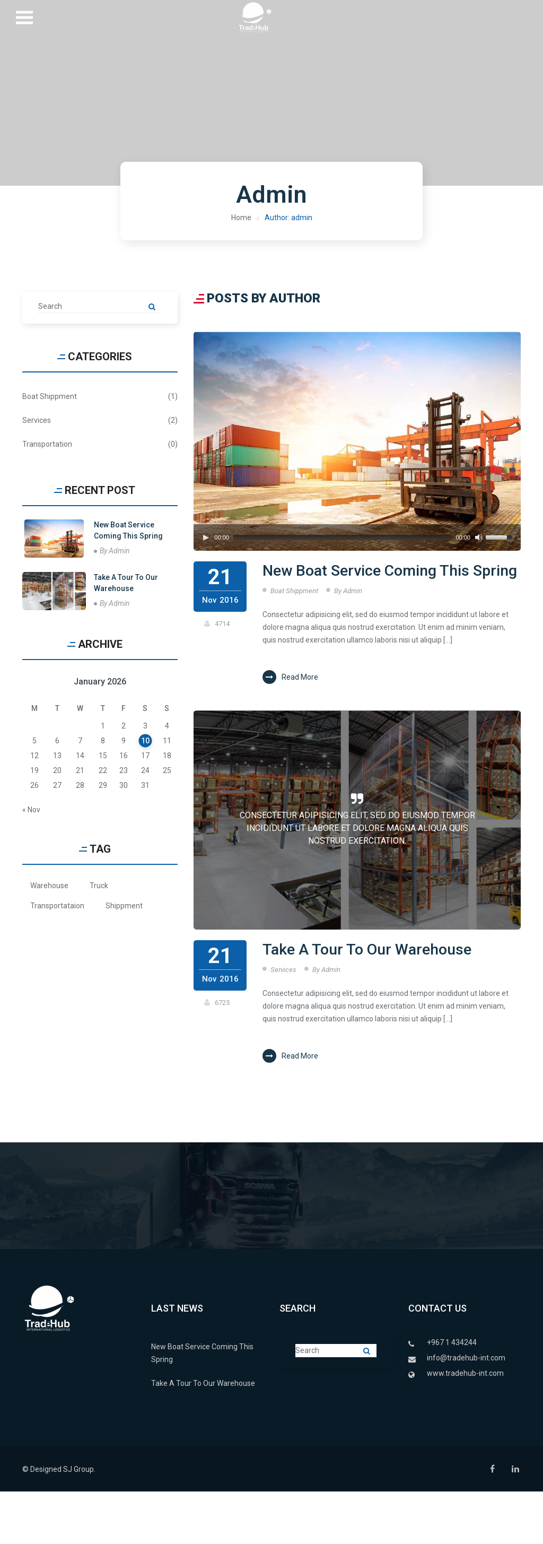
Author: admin (288, 217)
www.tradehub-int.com (465, 1425)
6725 (222, 1029)
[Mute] (479, 537)
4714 (222, 623)
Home (241, 217)
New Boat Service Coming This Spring (372, 583)
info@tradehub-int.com (466, 1410)
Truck (99, 885)
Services (283, 1022)
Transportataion (57, 905)
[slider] (342, 537)
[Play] (206, 537)
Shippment (124, 905)
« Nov (31, 809)
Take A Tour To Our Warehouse (343, 989)
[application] (357, 537)
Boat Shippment (295, 617)
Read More (290, 703)
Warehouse (49, 885)
